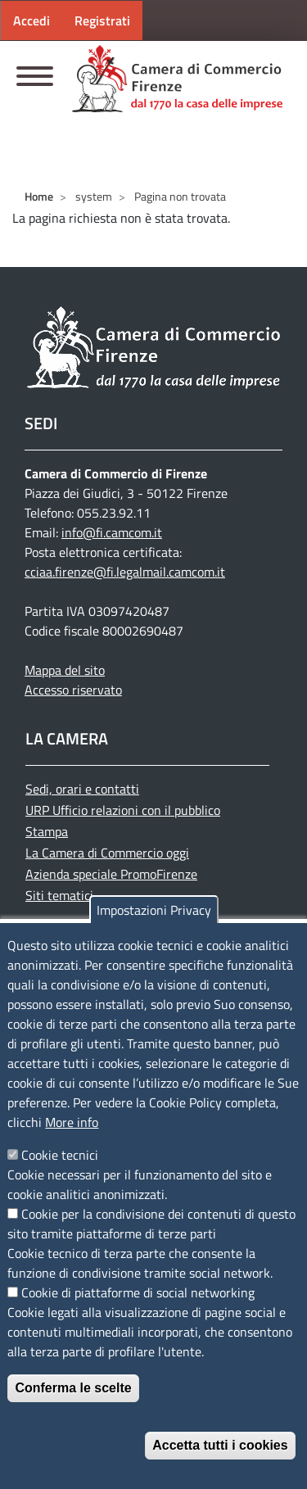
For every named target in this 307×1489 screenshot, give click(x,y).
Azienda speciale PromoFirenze (111, 874)
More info (71, 1122)
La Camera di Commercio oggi (107, 852)
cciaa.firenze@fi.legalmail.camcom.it (125, 572)
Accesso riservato (73, 689)
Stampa (46, 831)
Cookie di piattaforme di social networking (138, 1292)
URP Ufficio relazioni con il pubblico (122, 810)
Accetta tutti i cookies (219, 1445)
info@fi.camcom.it (111, 532)
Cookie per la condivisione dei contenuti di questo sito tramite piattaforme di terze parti (151, 1223)
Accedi (31, 20)
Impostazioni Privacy (154, 910)
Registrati (102, 20)
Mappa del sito (65, 670)
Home (39, 196)
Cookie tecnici (59, 1155)
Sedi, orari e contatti (82, 789)
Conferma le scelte (73, 1388)
